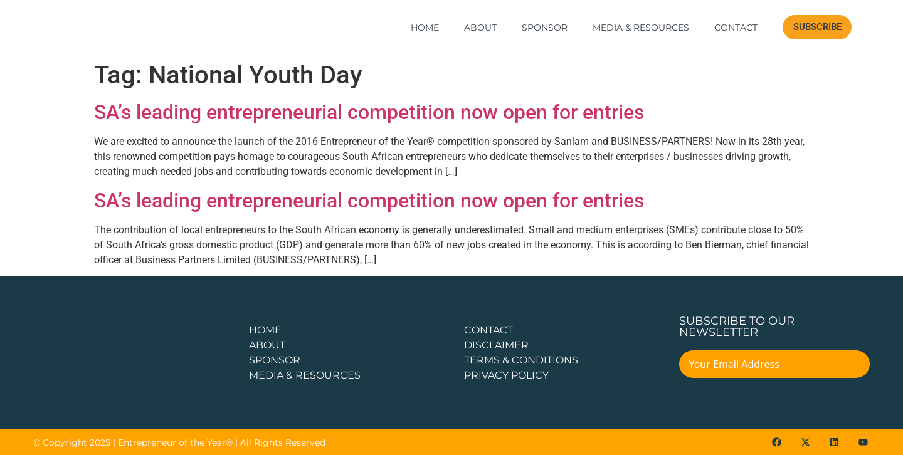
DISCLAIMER (496, 345)
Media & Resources (641, 27)
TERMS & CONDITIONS (521, 360)
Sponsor (545, 27)
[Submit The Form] (852, 366)
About (480, 27)
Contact (736, 27)
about (267, 345)
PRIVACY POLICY (506, 375)
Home (425, 27)
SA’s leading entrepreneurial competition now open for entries (369, 112)
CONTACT (488, 330)
